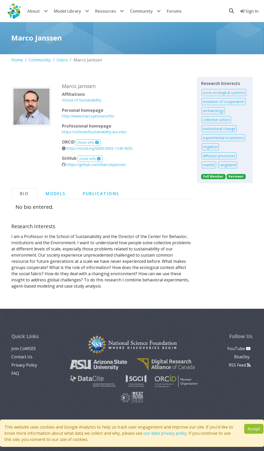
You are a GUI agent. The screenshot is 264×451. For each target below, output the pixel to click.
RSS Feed (240, 365)
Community (141, 11)
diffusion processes (219, 155)
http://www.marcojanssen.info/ (88, 116)
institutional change (219, 128)
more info (88, 142)
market (209, 164)
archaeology (213, 110)
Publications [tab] (101, 193)
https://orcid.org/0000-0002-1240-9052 (97, 148)
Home (17, 60)
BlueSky (242, 357)
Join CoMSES (23, 348)
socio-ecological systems (224, 92)
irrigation (210, 146)
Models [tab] (55, 193)
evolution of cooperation (223, 101)
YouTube (239, 348)
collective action (216, 119)
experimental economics (223, 137)
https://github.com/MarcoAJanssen (94, 164)
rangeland (227, 164)
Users (62, 60)
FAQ (15, 373)
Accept (254, 429)
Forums (174, 11)
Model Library (67, 11)
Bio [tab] (24, 193)
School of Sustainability (81, 100)
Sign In (249, 11)
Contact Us (21, 357)
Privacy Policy (24, 365)
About (33, 11)
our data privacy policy (165, 433)
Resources (105, 11)
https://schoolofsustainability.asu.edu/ (94, 131)
